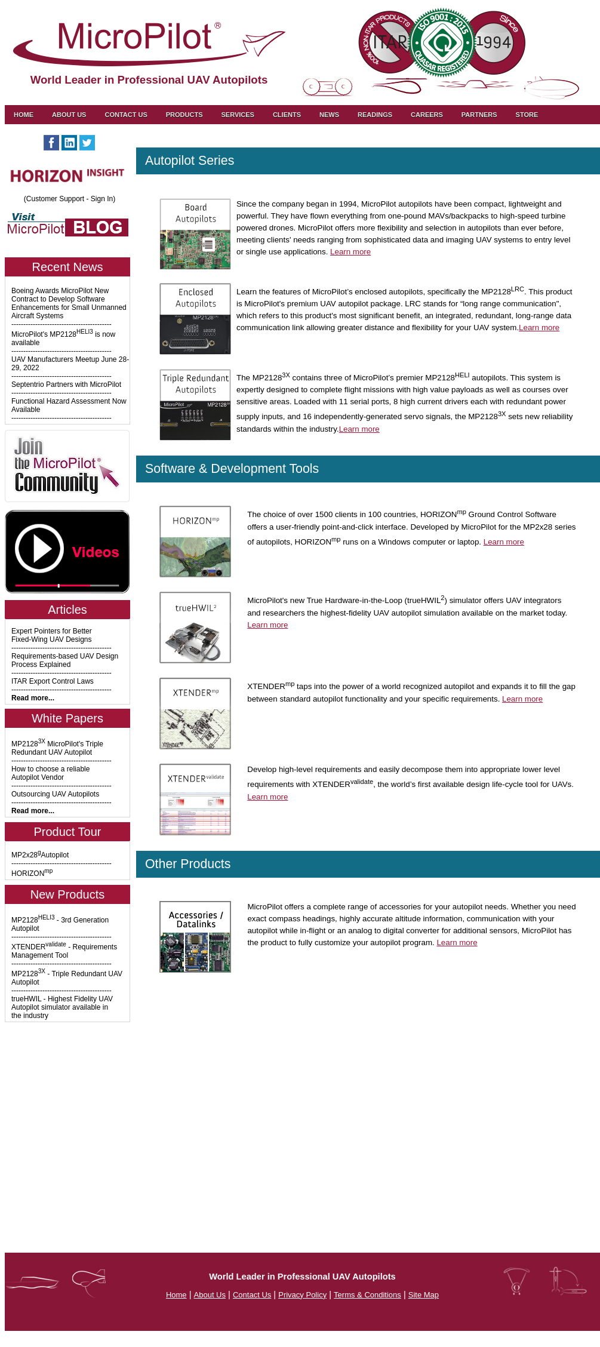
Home (23, 114)
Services (237, 114)
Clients (287, 114)
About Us (69, 114)
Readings (375, 114)
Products (184, 114)
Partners (479, 114)
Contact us (125, 114)
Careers (427, 114)
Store (527, 114)
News (329, 114)
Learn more (350, 251)
